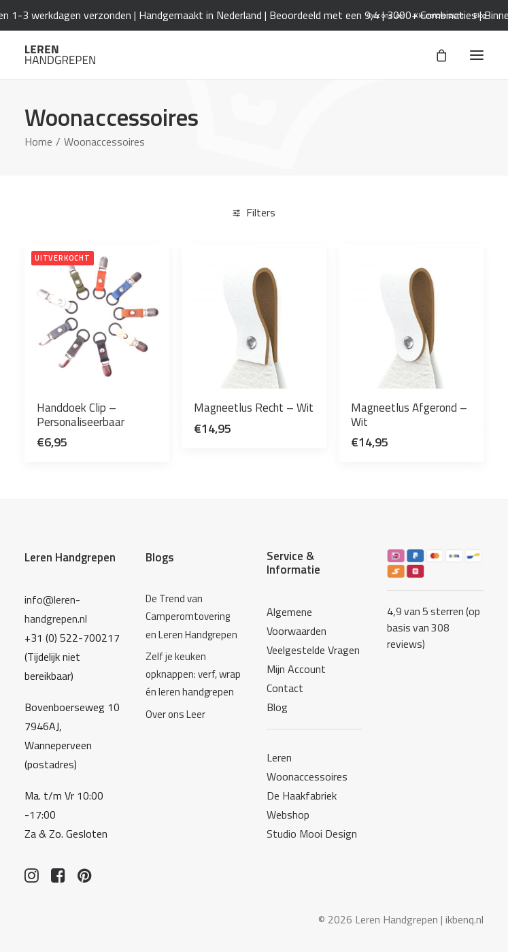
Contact (285, 688)
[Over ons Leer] (194, 714)
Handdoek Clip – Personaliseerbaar (80, 414)
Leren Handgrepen (70, 557)
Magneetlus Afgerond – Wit (409, 414)
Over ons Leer (386, 15)
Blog (479, 15)
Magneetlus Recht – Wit (254, 407)
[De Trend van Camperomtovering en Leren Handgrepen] (194, 617)
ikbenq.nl (464, 919)
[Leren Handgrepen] (60, 55)
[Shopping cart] (435, 55)
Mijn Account (296, 669)
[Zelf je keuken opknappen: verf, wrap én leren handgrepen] (194, 675)
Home (38, 141)
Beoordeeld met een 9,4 (337, 15)
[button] (476, 55)
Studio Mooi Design (312, 833)
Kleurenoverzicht (439, 15)
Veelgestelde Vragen (313, 650)
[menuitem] (386, 15)
